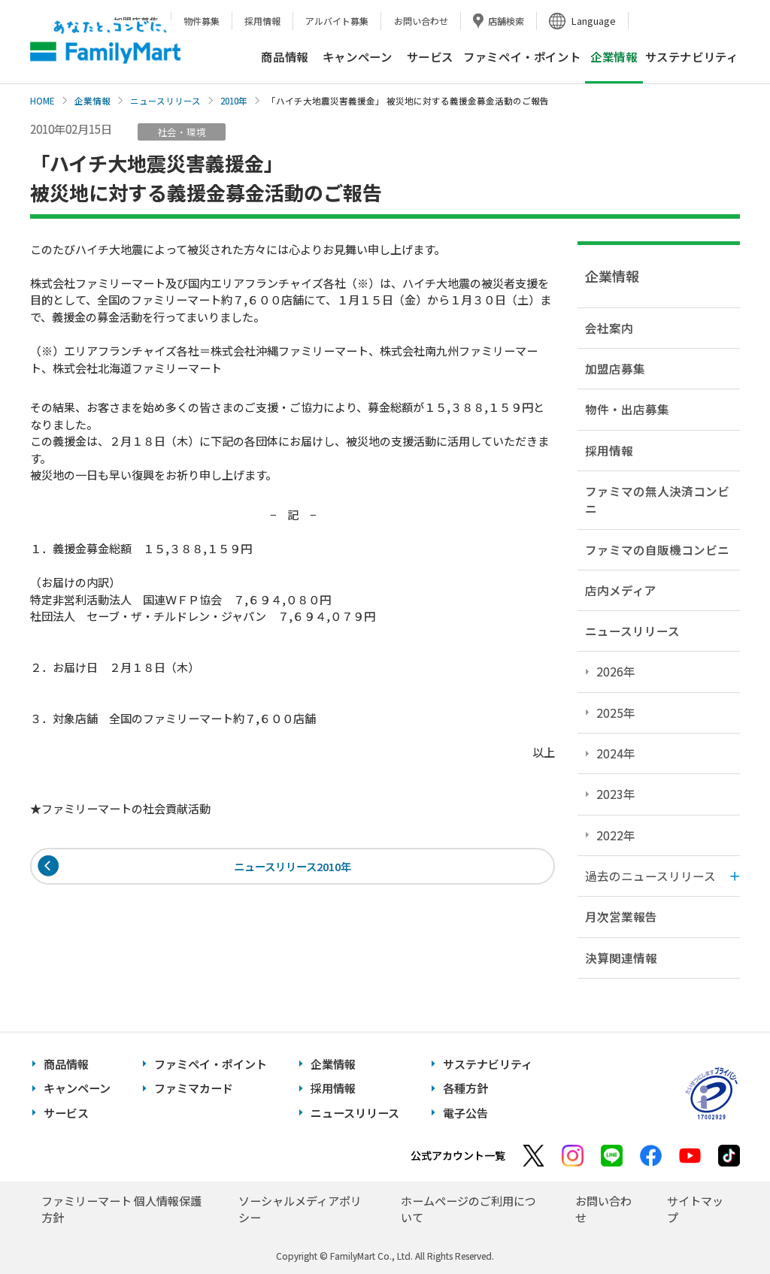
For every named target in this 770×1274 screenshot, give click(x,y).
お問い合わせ (421, 20)
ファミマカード (193, 1088)
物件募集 (201, 20)
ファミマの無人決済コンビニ (657, 499)
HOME (42, 101)
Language (593, 21)
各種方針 (465, 1088)
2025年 (615, 712)
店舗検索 (506, 20)
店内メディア (620, 590)
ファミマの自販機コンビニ (657, 549)
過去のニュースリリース (650, 875)
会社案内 (609, 327)
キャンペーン (358, 56)
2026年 (615, 671)
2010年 (233, 101)
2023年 (615, 793)
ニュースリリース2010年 (293, 867)
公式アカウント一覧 (458, 1155)
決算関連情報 (621, 957)
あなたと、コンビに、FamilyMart (105, 42)
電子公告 (465, 1113)
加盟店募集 (615, 368)
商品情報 (284, 56)
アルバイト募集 (336, 20)
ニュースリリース (165, 101)
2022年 (615, 835)
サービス (430, 56)
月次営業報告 (621, 916)
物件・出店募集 (627, 409)
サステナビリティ (691, 56)
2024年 (615, 753)
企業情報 (92, 101)
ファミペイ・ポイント (522, 56)
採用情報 (262, 20)
